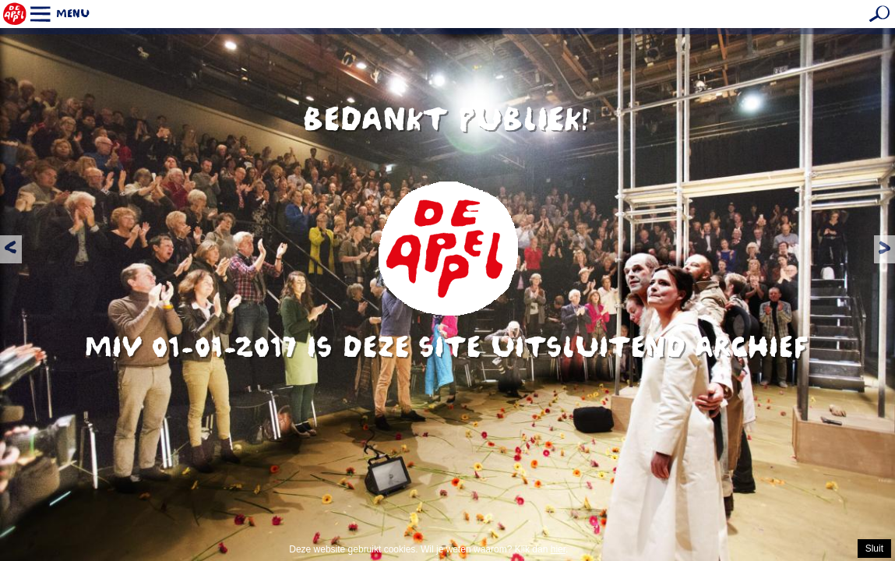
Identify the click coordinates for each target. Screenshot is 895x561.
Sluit (874, 548)
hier (558, 549)
